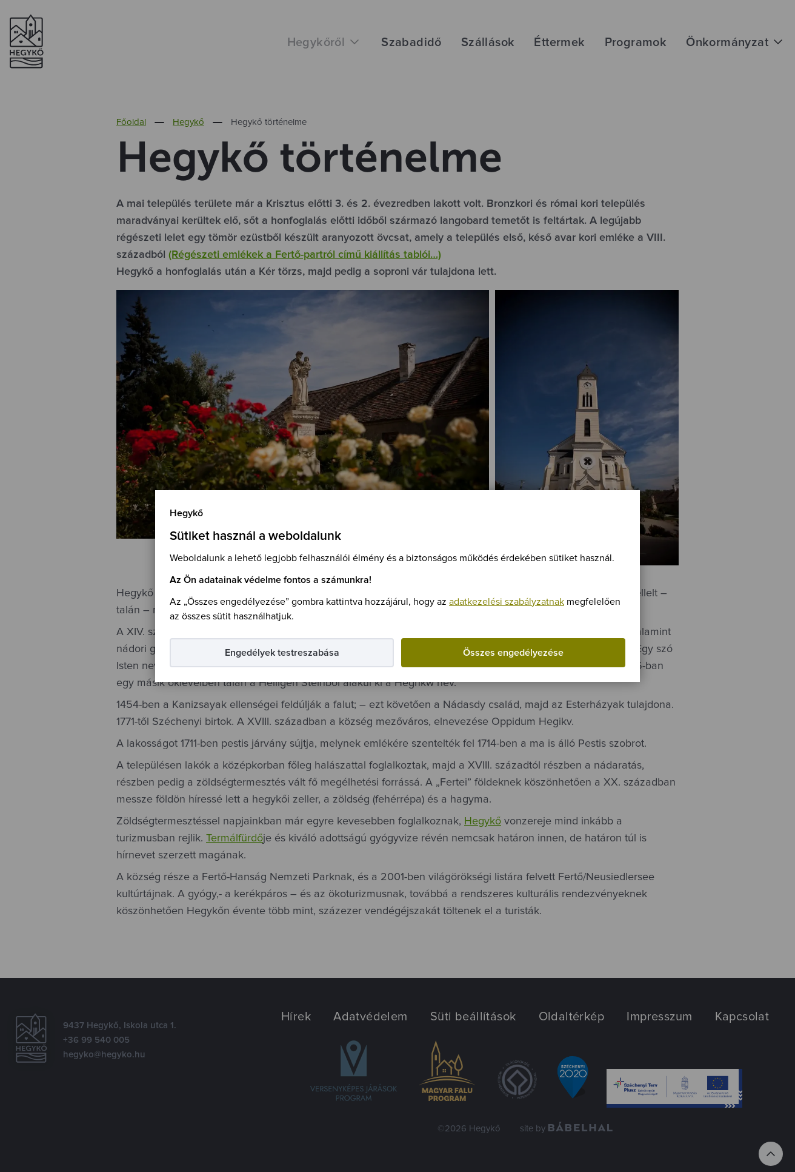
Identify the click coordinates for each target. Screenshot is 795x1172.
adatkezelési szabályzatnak (506, 602)
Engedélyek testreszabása (282, 653)
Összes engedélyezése (513, 653)
